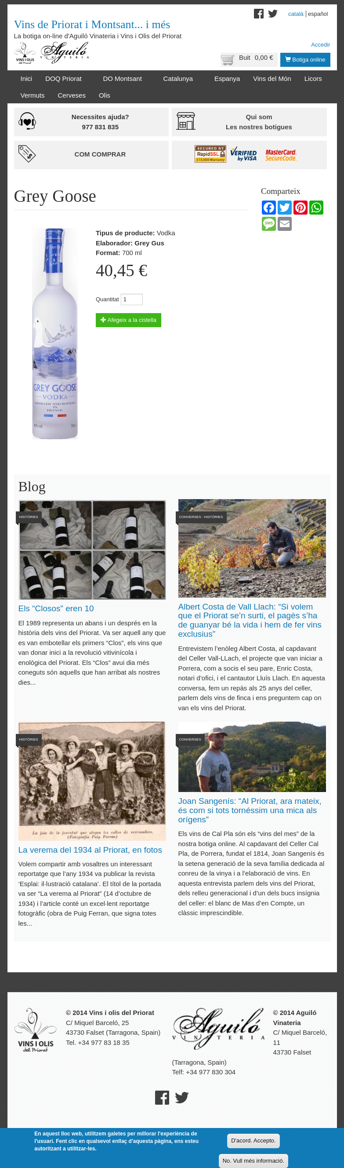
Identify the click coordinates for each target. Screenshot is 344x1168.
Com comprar (100, 154)
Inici (27, 78)
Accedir (320, 44)
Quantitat (107, 299)
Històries (28, 517)
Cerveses (72, 95)
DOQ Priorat (65, 79)
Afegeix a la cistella (128, 320)
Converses (190, 517)
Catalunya (180, 79)
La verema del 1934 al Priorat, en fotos (90, 849)
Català (296, 14)
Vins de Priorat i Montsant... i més (92, 24)
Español (318, 14)
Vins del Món (272, 78)
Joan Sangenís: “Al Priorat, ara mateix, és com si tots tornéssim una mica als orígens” (250, 810)
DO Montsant (124, 79)
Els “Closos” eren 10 (56, 608)
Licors (313, 78)
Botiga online (305, 59)
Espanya (227, 78)
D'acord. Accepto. (253, 1140)
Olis (104, 95)
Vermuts (33, 95)
